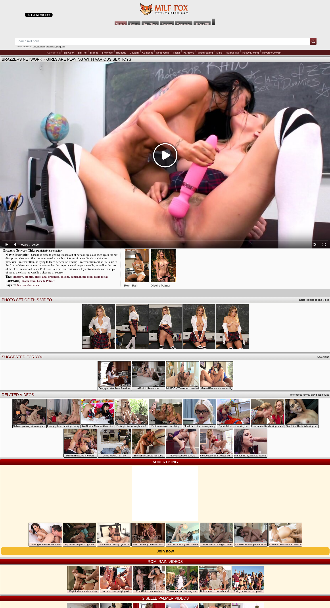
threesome (50, 46)
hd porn (18, 276)
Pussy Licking (250, 52)
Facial (176, 52)
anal (34, 46)
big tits (29, 276)
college (65, 276)
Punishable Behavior (49, 250)
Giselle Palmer (46, 281)
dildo (38, 276)
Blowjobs (107, 52)
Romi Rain (29, 281)
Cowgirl (134, 52)
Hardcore (188, 52)
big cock (87, 276)
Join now (165, 551)
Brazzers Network (22, 59)
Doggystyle (162, 52)
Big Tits (82, 52)
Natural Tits (232, 52)
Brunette (121, 52)
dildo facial (101, 276)
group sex (60, 46)
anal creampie (50, 276)
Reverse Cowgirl (271, 52)
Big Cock (68, 52)
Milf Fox (165, 9)
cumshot (41, 46)
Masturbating (205, 52)
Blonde (94, 52)
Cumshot (147, 52)
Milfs (219, 52)
